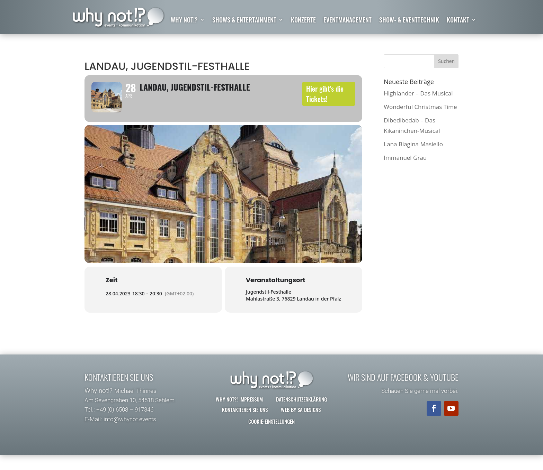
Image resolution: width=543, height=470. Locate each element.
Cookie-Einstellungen (271, 436)
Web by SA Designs (301, 424)
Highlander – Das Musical (418, 93)
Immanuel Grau (405, 158)
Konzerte (303, 20)
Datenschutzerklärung (301, 414)
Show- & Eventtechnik (409, 20)
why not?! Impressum (239, 414)
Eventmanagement (347, 20)
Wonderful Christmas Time (420, 107)
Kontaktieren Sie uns (245, 424)
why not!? (184, 20)
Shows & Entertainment (244, 20)
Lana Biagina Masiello (413, 144)
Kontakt (458, 20)
